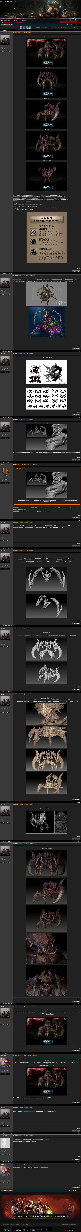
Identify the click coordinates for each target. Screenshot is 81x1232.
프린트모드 (47, 27)
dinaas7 (3, 1055)
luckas (2, 33)
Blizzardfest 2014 (11, 20)
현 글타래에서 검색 (65, 27)
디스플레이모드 (76, 27)
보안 (77, 20)
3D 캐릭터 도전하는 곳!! (21, 20)
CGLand (4, 20)
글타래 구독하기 (36, 27)
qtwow (2, 465)
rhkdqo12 (3, 1136)
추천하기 (55, 27)
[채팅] (79, 20)
